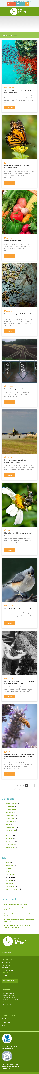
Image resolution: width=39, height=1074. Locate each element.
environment (10, 877)
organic (8, 868)
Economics (9, 812)
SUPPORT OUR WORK (9, 981)
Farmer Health (10, 818)
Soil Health (9, 839)
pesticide (9, 880)
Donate (11, 4)
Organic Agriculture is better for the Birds (18, 608)
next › (18, 790)
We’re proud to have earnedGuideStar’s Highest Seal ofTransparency (10, 1066)
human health (10, 886)
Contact (29, 1)
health (8, 871)
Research (5, 973)
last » (24, 790)
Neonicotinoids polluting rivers (15, 389)
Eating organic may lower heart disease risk (17, 904)
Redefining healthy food (12, 240)
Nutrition (9, 833)
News (9, 1)
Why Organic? (7, 963)
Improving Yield (11, 830)
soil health (9, 883)
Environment (10, 815)
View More (9, 107)
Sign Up (20, 4)
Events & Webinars (18, 1)
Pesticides (9, 836)
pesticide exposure (12, 889)
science (8, 862)
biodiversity (10, 874)
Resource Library (8, 970)
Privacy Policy (6, 1022)
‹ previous (12, 785)
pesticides (9, 865)
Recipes (4, 975)
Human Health (10, 827)
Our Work (5, 968)
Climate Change (11, 809)
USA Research (10, 844)
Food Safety (10, 821)
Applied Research (11, 803)
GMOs (8, 824)
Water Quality (10, 847)
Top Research (10, 841)
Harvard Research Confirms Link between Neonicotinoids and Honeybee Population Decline (19, 756)
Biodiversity (10, 806)
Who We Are (6, 965)
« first (4, 785)
